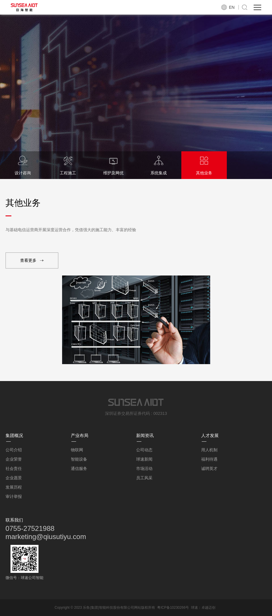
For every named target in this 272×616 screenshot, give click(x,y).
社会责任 (14, 468)
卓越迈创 (208, 608)
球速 (194, 608)
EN (231, 7)
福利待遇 (209, 459)
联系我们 (14, 519)
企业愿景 (14, 477)
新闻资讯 (145, 435)
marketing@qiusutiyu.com (46, 536)
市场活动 (144, 468)
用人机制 (209, 449)
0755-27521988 (30, 528)
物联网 (77, 449)
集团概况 (14, 435)
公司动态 (144, 449)
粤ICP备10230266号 (173, 608)
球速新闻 (144, 459)
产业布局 (79, 435)
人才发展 (210, 435)
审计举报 (14, 496)
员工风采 (144, 477)
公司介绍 (14, 449)
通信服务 (79, 468)
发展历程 (14, 487)
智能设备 (79, 459)
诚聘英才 (209, 468)
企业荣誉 (14, 459)
